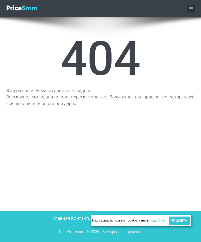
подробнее (157, 220)
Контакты (81, 218)
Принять (179, 221)
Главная (61, 218)
